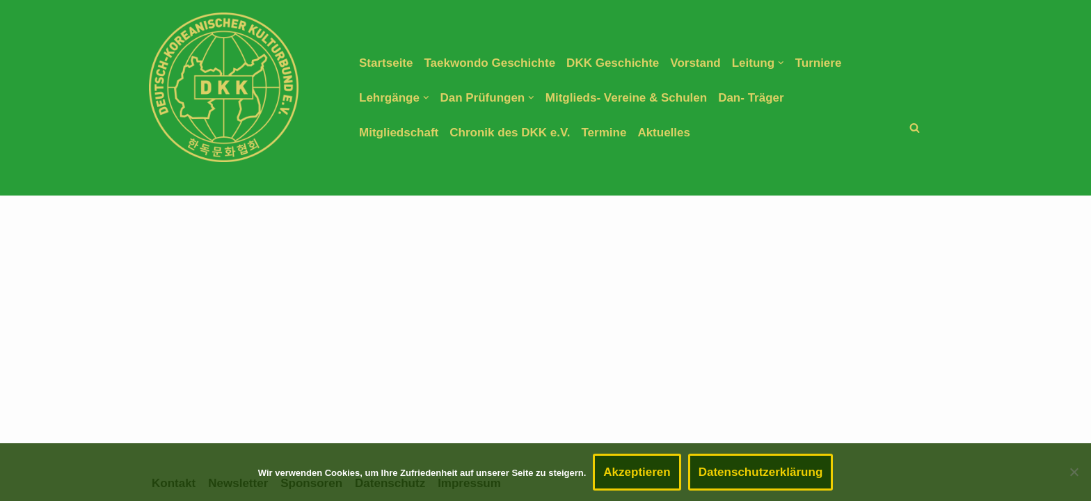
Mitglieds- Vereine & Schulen (626, 97)
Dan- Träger (750, 97)
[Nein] (1074, 472)
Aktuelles (663, 132)
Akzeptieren (636, 472)
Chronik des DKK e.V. (509, 132)
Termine (604, 132)
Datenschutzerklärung (761, 472)
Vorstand (695, 63)
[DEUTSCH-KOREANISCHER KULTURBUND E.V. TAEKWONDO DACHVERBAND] (223, 87)
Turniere (818, 63)
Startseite (386, 63)
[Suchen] (914, 127)
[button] (781, 63)
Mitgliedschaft (398, 132)
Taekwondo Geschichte (489, 63)
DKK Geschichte (612, 63)
